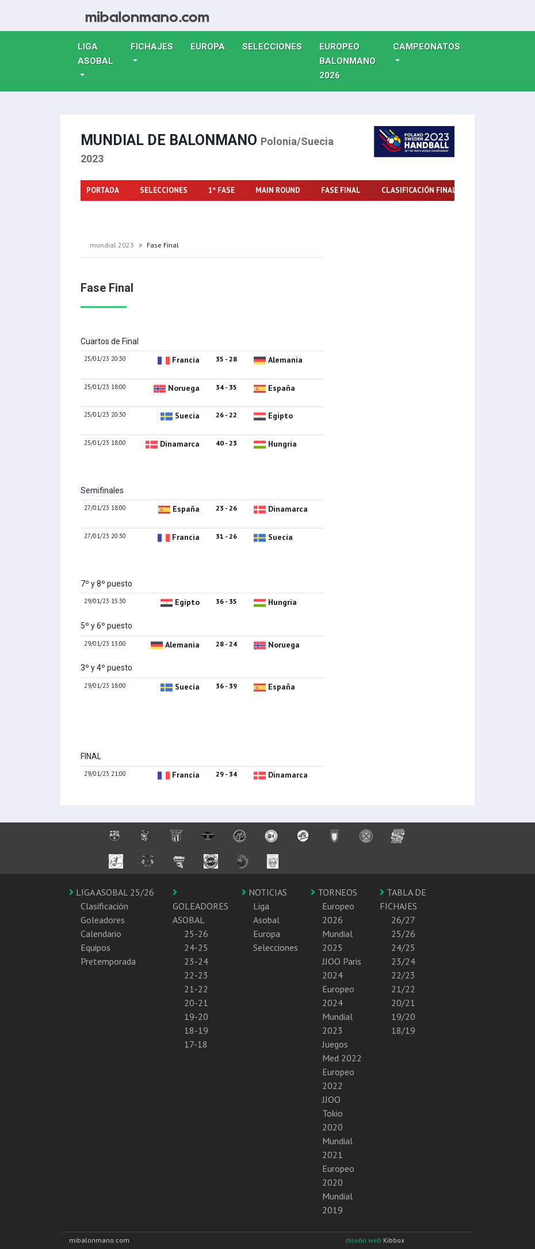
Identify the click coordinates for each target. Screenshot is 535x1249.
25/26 (403, 933)
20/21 (403, 1002)
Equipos (95, 947)
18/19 (403, 1030)
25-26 (196, 933)
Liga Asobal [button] (95, 53)
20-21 (196, 1002)
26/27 (403, 920)
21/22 (403, 989)
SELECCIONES (164, 190)
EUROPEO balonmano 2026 (351, 61)
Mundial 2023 (112, 245)
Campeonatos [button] (426, 46)
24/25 (403, 947)
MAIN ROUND (277, 190)
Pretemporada (108, 961)
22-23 (196, 975)
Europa (212, 45)
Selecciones (276, 45)
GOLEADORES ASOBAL (200, 907)
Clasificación (104, 906)
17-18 (196, 1044)
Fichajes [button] (152, 46)
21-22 (196, 989)
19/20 (403, 1016)
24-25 (196, 947)
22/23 (403, 975)
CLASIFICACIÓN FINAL (419, 190)
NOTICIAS (264, 892)
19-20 (196, 1016)
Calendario (101, 933)
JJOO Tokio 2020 (332, 1113)
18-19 (196, 1030)
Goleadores (103, 920)
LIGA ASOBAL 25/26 (111, 892)
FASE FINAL (341, 190)
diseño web (364, 1240)
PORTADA (102, 190)
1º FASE (221, 190)
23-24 (196, 961)
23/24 (403, 961)
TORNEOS (334, 892)
